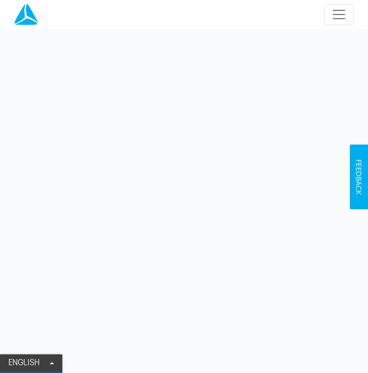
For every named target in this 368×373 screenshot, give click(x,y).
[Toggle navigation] (338, 14)
